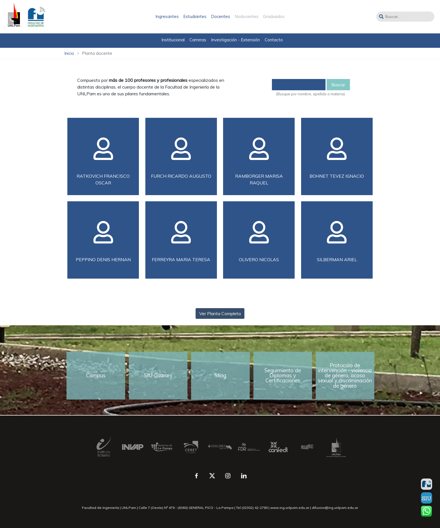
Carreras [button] (197, 39)
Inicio (69, 53)
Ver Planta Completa (220, 313)
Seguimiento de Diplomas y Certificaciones (282, 375)
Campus (96, 375)
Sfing (220, 375)
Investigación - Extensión (235, 39)
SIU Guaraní (158, 375)
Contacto (274, 39)
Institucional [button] (173, 39)
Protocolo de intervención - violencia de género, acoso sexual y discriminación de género (345, 375)
